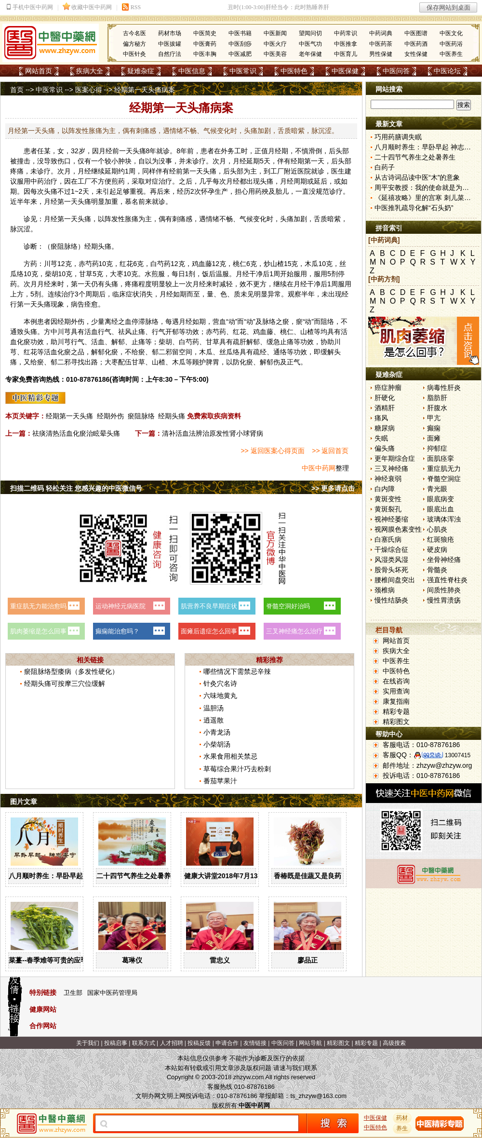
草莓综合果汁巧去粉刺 (237, 769)
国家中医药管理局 (112, 992)
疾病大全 (89, 71)
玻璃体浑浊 (444, 519)
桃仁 (239, 264)
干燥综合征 (391, 549)
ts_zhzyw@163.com (318, 1095)
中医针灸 (134, 54)
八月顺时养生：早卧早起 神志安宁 (60, 876)
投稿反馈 (199, 1043)
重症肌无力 (444, 468)
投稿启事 (115, 1043)
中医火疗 (275, 43)
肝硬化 (385, 398)
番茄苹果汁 (220, 781)
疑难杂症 (140, 71)
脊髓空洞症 (444, 478)
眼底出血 (440, 509)
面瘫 (434, 438)
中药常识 (345, 33)
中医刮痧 (240, 43)
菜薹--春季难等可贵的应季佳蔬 (55, 960)
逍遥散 (213, 720)
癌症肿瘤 (388, 387)
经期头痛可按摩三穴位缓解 (64, 683)
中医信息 (191, 71)
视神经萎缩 (391, 519)
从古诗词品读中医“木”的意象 (417, 177)
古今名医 (134, 33)
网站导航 (310, 1043)
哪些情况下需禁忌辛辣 (237, 671)
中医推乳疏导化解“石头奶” (414, 208)
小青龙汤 (216, 732)
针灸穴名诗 (220, 683)
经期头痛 (171, 416)
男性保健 (380, 54)
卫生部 (73, 992)
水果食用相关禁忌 (230, 756)
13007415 (457, 755)
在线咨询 (396, 681)
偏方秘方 (134, 43)
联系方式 (143, 1043)
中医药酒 (416, 43)
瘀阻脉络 (141, 416)
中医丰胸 (204, 54)
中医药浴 (451, 43)
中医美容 (275, 54)
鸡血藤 (202, 264)
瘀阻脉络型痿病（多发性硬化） (71, 671)
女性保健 (416, 54)
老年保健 (310, 54)
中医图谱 (416, 33)
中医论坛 (447, 71)
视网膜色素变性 (398, 529)
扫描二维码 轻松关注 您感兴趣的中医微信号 (76, 488)
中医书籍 (240, 33)
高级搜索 (394, 1043)
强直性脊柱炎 (447, 580)
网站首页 (38, 71)
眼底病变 (440, 499)
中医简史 (204, 33)
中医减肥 (240, 54)
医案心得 (88, 90)
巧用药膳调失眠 (398, 137)
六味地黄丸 (220, 695)
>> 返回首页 (330, 451)
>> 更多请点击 (333, 488)
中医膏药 (204, 43)
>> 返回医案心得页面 (272, 451)
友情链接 (255, 1043)
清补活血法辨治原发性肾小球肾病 (212, 433)
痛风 (381, 418)
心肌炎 (437, 529)
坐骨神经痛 (444, 559)
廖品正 (307, 960)
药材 (402, 1117)
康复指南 (396, 701)
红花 (126, 264)
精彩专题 (396, 711)
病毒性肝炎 (444, 387)
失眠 (381, 438)
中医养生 (451, 54)
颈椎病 (385, 590)
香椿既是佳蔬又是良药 (307, 876)
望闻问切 (310, 33)
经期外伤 (110, 416)
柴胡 (51, 274)
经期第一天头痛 (69, 416)
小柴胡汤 (216, 744)
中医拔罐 (169, 43)
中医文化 (451, 33)
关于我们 (87, 1043)
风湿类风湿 (391, 559)
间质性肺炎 (444, 590)
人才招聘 (171, 1043)
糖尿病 (385, 428)
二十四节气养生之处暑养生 (136, 876)
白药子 (385, 167)
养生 (402, 1128)
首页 (17, 90)
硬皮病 (437, 549)
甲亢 (434, 418)
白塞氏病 (388, 539)
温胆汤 (213, 708)
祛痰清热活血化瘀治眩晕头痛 (76, 433)
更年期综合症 (395, 458)
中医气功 (310, 43)
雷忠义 (220, 960)
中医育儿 (345, 54)
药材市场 (169, 33)
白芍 (157, 264)
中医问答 (396, 71)
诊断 (30, 246)
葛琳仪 (132, 960)
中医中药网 (318, 468)
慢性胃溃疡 (444, 600)
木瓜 (311, 264)
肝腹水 (437, 408)
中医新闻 (275, 33)
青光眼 (437, 489)
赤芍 (85, 264)
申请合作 (227, 1043)
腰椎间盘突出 (395, 580)
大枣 (116, 274)
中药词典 (380, 33)
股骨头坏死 (391, 570)
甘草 (86, 274)
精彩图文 (396, 721)
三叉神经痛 (391, 468)
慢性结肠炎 (391, 600)
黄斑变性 (388, 499)
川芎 (50, 264)
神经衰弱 (388, 478)
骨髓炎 (437, 570)
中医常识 (242, 71)
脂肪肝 (437, 398)
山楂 (277, 264)
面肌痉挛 (440, 458)
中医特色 (294, 71)
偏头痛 (385, 448)
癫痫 (434, 428)
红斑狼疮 (440, 539)
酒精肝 (385, 408)
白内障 (385, 489)
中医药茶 (380, 43)
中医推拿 (345, 43)
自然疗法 (169, 54)
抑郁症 (437, 448)
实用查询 (396, 691)
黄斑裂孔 (388, 509)
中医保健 (345, 71)
